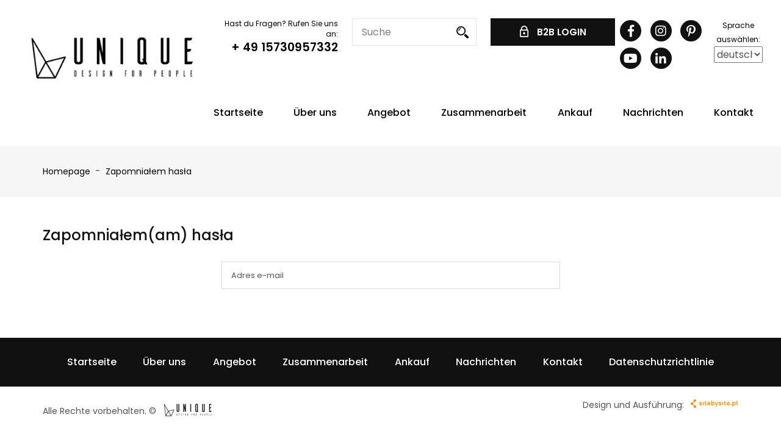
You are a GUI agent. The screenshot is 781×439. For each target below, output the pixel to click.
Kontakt (734, 112)
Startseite (238, 112)
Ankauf (575, 112)
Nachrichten (653, 112)
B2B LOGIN (553, 32)
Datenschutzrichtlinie (661, 362)
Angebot (389, 112)
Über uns (315, 112)
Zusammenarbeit (484, 112)
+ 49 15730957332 (284, 47)
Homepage (66, 171)
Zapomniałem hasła (149, 171)
